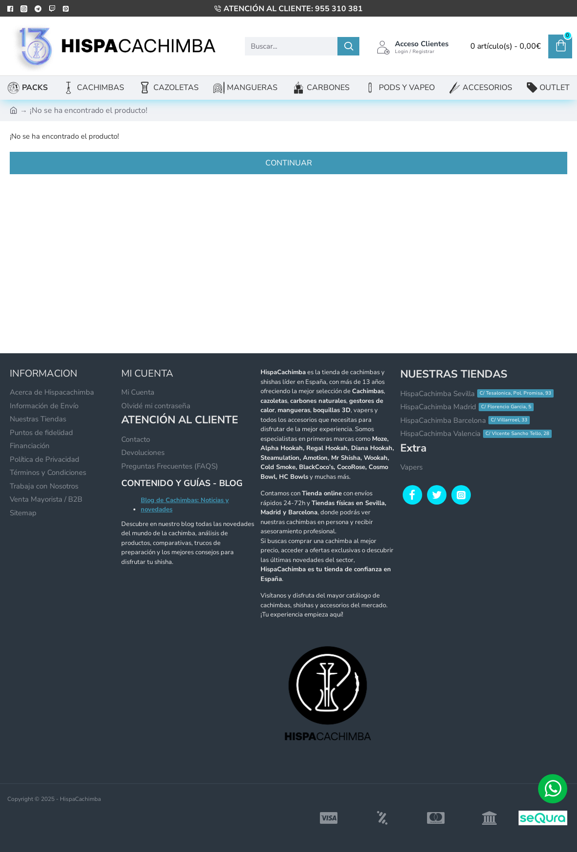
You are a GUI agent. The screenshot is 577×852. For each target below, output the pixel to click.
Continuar (288, 163)
